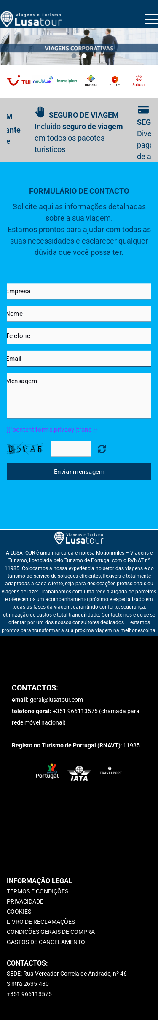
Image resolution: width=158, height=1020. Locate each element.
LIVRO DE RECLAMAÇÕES (41, 921)
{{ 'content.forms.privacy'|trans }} (51, 429)
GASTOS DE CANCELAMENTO (46, 942)
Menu (151, 14)
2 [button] (84, 55)
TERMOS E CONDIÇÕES (37, 891)
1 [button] (74, 55)
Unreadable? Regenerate (101, 448)
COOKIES (19, 911)
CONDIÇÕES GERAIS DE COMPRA (51, 931)
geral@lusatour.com (56, 699)
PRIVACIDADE (25, 901)
